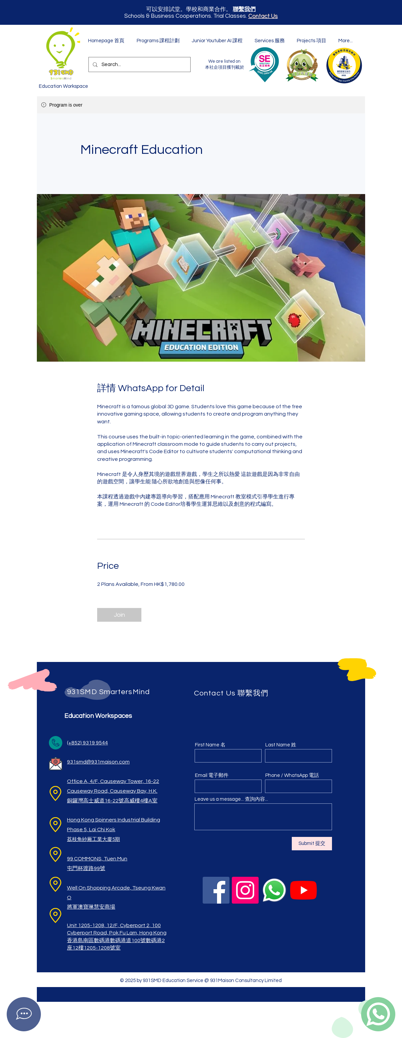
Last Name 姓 (280, 744)
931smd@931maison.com (98, 762)
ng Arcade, (118, 888)
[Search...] (139, 64)
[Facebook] (216, 890)
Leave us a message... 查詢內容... (231, 799)
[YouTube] (303, 890)
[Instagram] (245, 890)
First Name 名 (210, 744)
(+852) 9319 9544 (87, 742)
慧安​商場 (104, 907)
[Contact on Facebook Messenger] (24, 1014)
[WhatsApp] (274, 890)
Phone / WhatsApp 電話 (292, 775)
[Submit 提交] (312, 843)
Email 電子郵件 (211, 775)
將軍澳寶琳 (80, 907)
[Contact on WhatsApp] (378, 1014)
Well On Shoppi (85, 888)
